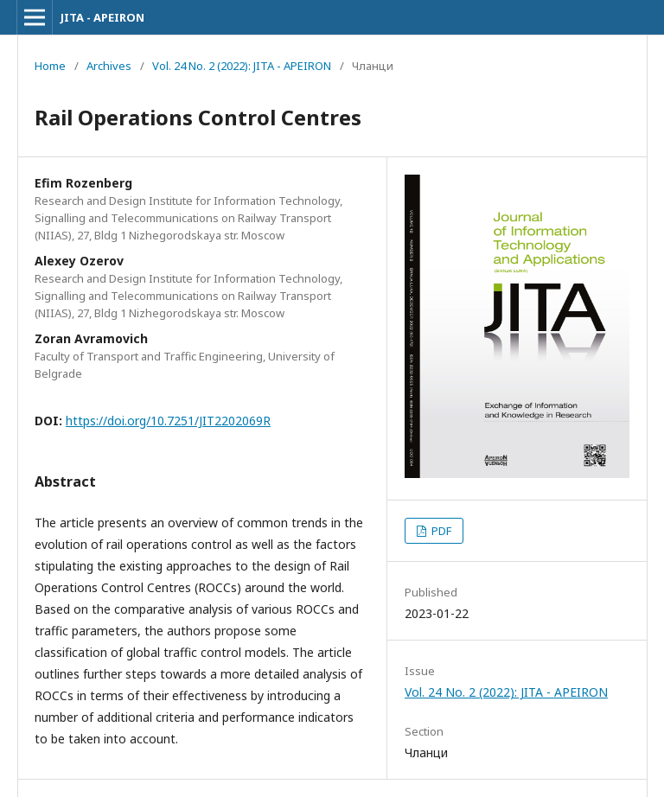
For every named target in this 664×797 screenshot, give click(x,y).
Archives (108, 65)
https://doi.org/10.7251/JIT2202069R (168, 420)
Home (50, 65)
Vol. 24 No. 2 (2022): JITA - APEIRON (241, 65)
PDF (440, 531)
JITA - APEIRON (102, 17)
